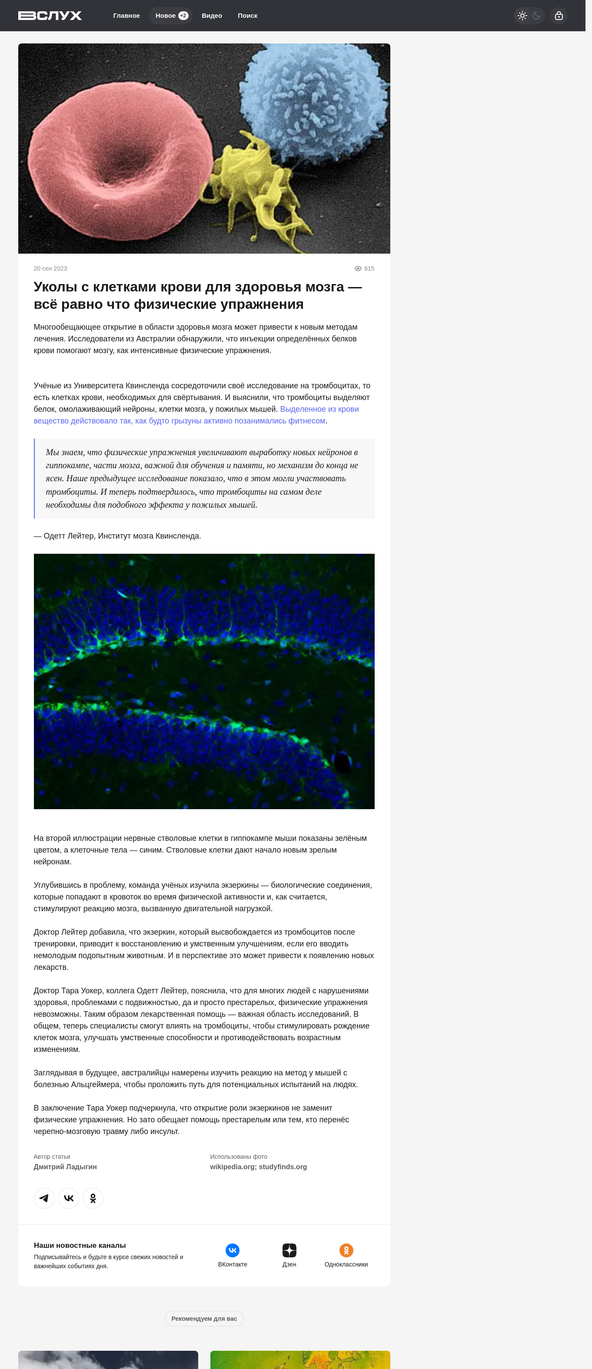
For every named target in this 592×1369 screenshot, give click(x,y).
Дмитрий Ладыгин (65, 1167)
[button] (44, 1198)
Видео (212, 15)
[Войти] (559, 15)
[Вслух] (50, 15)
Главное (126, 15)
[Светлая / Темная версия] (529, 15)
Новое (172, 15)
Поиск (247, 15)
